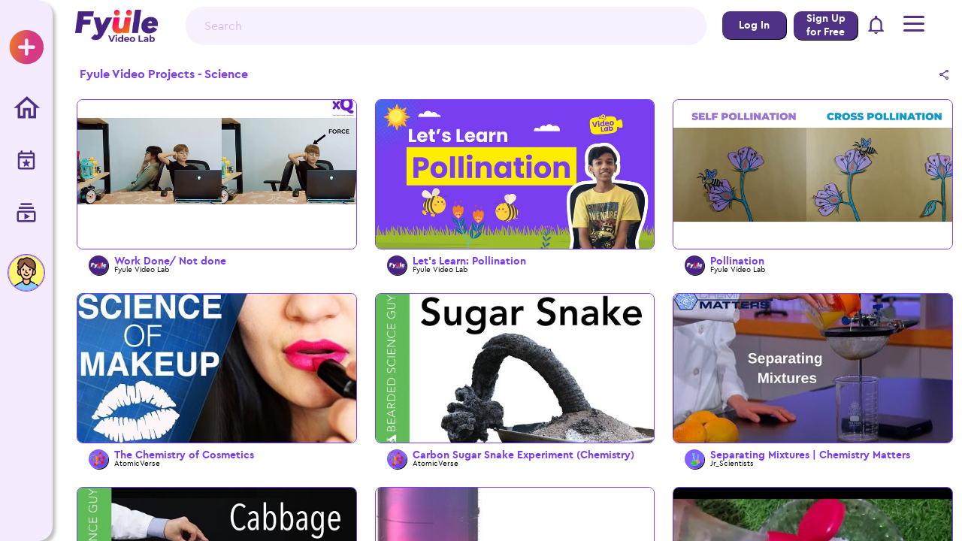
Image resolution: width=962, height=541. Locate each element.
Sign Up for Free (826, 25)
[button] (876, 26)
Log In (754, 25)
